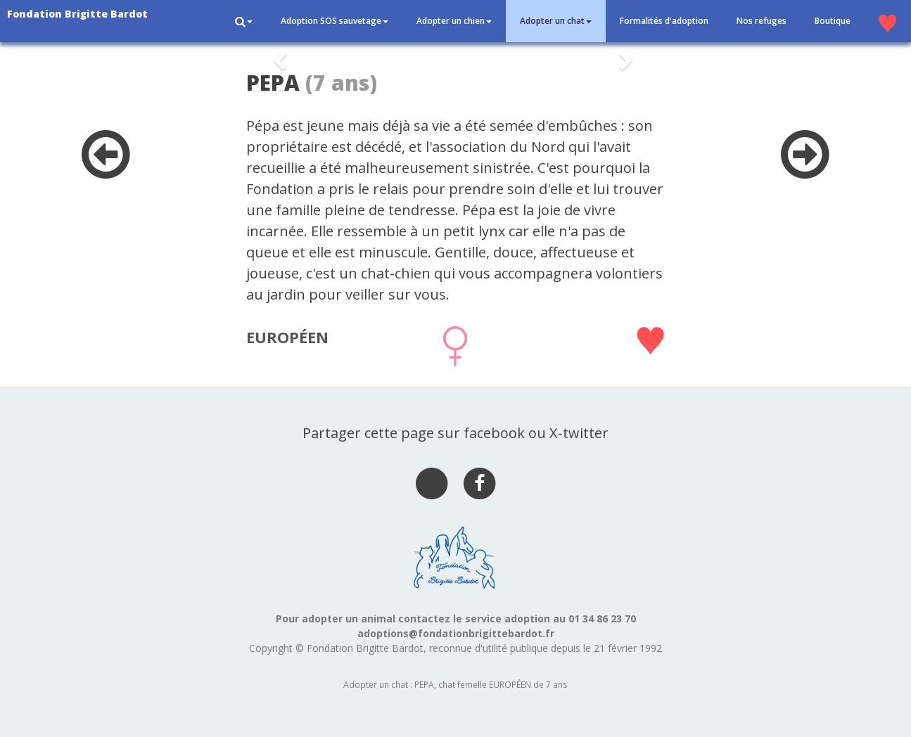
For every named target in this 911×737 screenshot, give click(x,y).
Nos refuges (761, 21)
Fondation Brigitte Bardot (77, 13)
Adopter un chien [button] (454, 21)
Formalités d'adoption (664, 21)
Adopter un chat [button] (556, 21)
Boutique (833, 21)
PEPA (273, 82)
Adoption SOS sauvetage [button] (334, 21)
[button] (244, 21)
